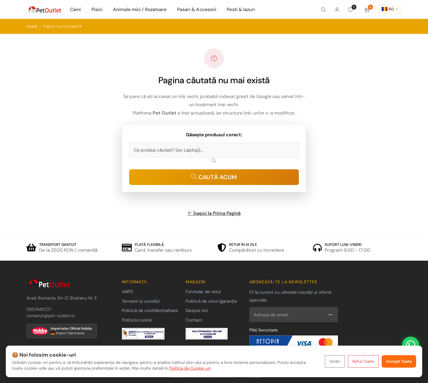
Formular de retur (204, 292)
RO (388, 9)
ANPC (127, 292)
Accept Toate (399, 361)
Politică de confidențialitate (150, 310)
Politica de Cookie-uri (190, 368)
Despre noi (197, 310)
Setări (335, 361)
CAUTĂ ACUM (214, 177)
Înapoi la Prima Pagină (214, 213)
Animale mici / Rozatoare (140, 9)
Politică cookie (137, 320)
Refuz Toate (363, 361)
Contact (194, 320)
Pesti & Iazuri (241, 9)
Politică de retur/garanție (211, 301)
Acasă (31, 26)
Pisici (97, 9)
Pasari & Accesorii (197, 9)
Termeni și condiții (141, 301)
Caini (75, 9)
